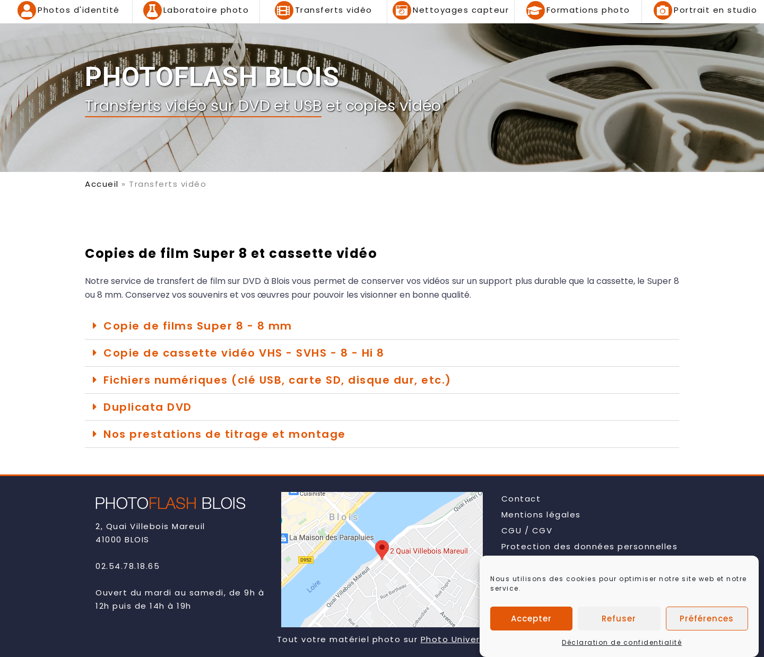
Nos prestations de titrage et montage (224, 434)
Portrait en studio (715, 9)
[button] (382, 326)
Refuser (619, 620)
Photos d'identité (79, 9)
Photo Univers (453, 639)
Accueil (102, 183)
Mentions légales (541, 514)
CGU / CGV (527, 530)
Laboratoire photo (206, 9)
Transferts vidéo (333, 9)
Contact (521, 498)
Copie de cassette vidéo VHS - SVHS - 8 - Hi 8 (244, 352)
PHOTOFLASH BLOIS (212, 77)
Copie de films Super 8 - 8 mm (197, 325)
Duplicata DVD (147, 407)
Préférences (707, 620)
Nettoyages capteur (461, 9)
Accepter (531, 620)
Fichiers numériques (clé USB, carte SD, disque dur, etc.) (277, 380)
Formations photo (588, 9)
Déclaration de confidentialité (622, 644)
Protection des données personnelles (589, 546)
